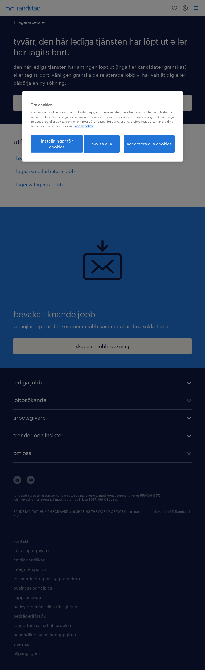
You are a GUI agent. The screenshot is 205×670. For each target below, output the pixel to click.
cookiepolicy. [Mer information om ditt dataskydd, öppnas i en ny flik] (84, 126)
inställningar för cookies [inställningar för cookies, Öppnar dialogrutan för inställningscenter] (57, 143)
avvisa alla (101, 143)
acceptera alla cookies (149, 143)
